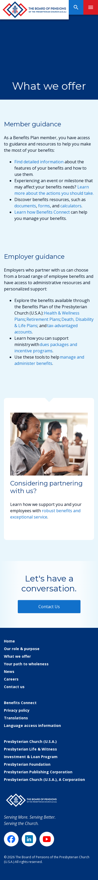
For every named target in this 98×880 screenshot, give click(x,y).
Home (9, 641)
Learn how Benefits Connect (42, 212)
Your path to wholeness (26, 663)
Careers (11, 679)
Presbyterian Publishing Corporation (38, 771)
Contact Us (49, 606)
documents (25, 206)
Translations (16, 717)
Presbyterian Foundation (27, 764)
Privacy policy (17, 710)
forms (44, 206)
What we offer (17, 656)
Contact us (14, 686)
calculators (71, 206)
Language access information (32, 725)
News (9, 671)
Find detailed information (39, 162)
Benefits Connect (20, 702)
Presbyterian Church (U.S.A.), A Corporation (44, 779)
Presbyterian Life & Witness (30, 749)
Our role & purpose (21, 648)
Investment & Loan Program (30, 756)
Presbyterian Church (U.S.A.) (30, 741)
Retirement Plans (43, 319)
